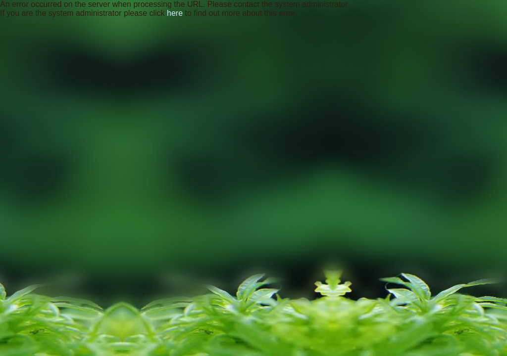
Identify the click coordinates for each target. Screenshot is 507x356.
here (175, 13)
